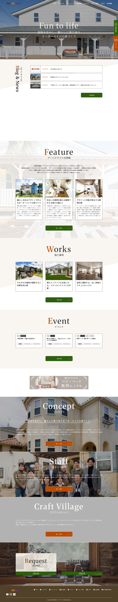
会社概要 (109, 3)
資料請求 (115, 28)
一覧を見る (95, 95)
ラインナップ (70, 3)
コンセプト (61, 3)
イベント (86, 3)
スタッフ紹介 (95, 3)
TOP (54, 3)
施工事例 (79, 3)
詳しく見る (59, 228)
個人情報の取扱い (107, 589)
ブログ (103, 3)
